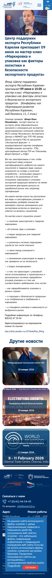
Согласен (30, 567)
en (49, 6)
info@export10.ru (26, 506)
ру (46, 6)
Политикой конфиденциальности (30, 573)
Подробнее (13, 565)
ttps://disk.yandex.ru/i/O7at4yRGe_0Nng (24, 331)
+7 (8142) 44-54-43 (16, 501)
